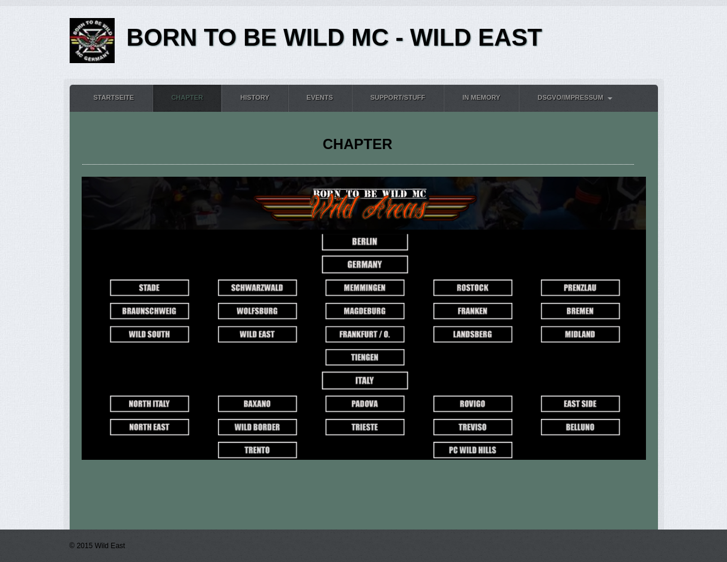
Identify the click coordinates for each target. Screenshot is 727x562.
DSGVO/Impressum (570, 97)
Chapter (187, 97)
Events (320, 97)
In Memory (481, 97)
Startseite (114, 97)
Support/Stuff (398, 97)
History (254, 97)
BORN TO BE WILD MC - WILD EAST (335, 37)
